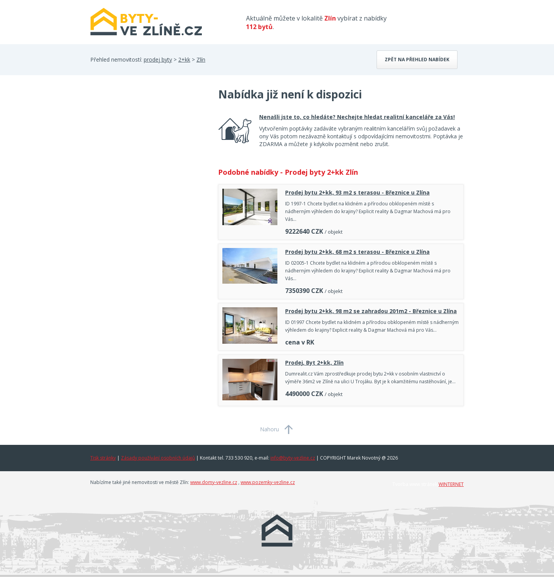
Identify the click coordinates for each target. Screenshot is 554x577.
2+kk (184, 59)
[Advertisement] (148, 149)
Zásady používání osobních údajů (158, 458)
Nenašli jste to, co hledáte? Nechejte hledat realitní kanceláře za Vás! (357, 117)
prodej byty (158, 59)
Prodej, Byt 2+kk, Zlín (314, 362)
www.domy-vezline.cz (213, 482)
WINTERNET (451, 484)
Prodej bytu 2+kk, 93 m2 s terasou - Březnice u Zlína (357, 192)
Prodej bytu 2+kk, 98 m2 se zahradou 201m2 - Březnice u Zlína (371, 311)
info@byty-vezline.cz (292, 458)
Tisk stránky (103, 458)
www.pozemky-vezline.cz (268, 482)
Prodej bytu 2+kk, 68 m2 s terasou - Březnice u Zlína (357, 251)
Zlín (200, 59)
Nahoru (269, 429)
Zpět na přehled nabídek (417, 59)
